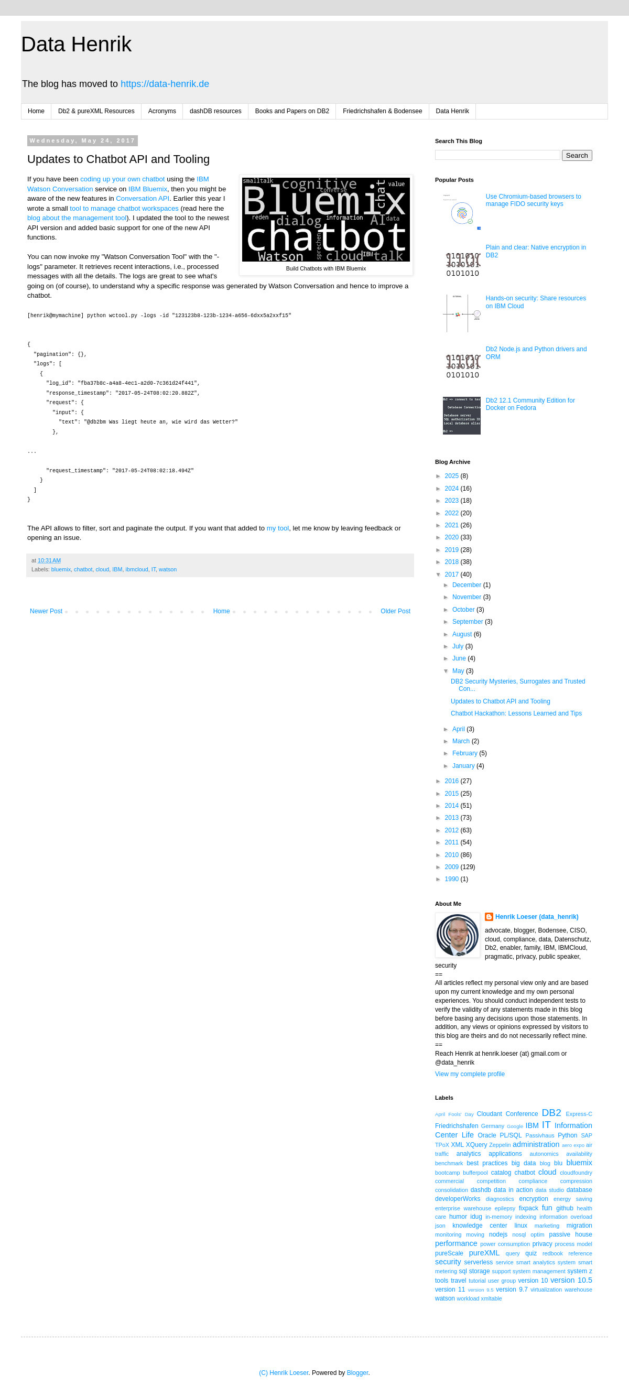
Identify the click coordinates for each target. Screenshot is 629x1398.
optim (537, 1234)
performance (456, 1243)
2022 (453, 513)
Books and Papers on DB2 (292, 111)
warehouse (578, 1289)
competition (491, 1181)
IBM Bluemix (147, 189)
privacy (542, 1244)
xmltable (491, 1298)
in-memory (498, 1216)
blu (558, 1163)
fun (547, 1208)
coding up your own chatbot (122, 179)
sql (463, 1271)
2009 (453, 867)
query (513, 1253)
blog (545, 1163)
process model (573, 1244)
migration (579, 1225)
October (464, 609)
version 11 (450, 1289)
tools (441, 1280)
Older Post (395, 611)
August (463, 634)
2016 (453, 781)
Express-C (579, 1114)
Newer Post (46, 611)
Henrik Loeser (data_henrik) (537, 916)
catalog (501, 1172)
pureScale (449, 1253)
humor (458, 1216)
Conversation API (142, 198)
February (465, 753)
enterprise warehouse (463, 1208)
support (501, 1271)
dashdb (481, 1190)
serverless (478, 1262)
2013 (453, 817)
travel (458, 1280)
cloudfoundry (576, 1172)
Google (515, 1126)
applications (505, 1153)
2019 (453, 550)
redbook (553, 1253)
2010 (453, 855)
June (460, 658)
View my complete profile (470, 1074)
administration (536, 1144)
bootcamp (447, 1172)
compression (576, 1181)
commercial (449, 1181)
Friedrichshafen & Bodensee (382, 111)
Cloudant (489, 1114)
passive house (570, 1234)
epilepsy (505, 1208)
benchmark (449, 1163)
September (468, 621)
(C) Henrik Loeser (283, 1373)
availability (579, 1154)
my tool (278, 528)
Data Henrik (76, 44)
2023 (453, 500)
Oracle (487, 1135)
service (505, 1262)
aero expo (573, 1145)
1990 (453, 879)
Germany (492, 1126)
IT (153, 569)
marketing (547, 1225)
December (467, 585)
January (464, 766)
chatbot (83, 569)
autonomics (543, 1154)
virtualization (546, 1289)
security (448, 1262)
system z (579, 1271)
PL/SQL (511, 1135)
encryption (533, 1198)
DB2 (551, 1112)
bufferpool (475, 1172)
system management (539, 1271)
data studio (550, 1190)
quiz (531, 1253)
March (462, 741)
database (579, 1190)
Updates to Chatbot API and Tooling (500, 701)
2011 (453, 842)
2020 (453, 537)
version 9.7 (512, 1289)
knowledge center (479, 1225)
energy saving (573, 1199)
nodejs (498, 1234)
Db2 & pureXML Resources (96, 111)
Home (36, 111)
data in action (513, 1190)
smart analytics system (546, 1262)
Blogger (357, 1373)
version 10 (533, 1280)
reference (580, 1253)
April (459, 729)
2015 (453, 793)
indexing (525, 1216)
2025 (453, 476)
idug (476, 1216)
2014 (453, 805)
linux (520, 1225)
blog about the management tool (76, 218)
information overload (565, 1216)
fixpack (528, 1208)
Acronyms (162, 111)
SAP (586, 1135)
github (564, 1208)
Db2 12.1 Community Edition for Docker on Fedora (530, 404)
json (440, 1225)
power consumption (505, 1244)
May (459, 671)
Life (468, 1135)
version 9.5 (481, 1290)
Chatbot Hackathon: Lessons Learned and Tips (516, 713)
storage (479, 1271)
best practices (487, 1163)
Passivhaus (539, 1135)
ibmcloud (136, 569)
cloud (102, 569)
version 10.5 (571, 1280)
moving (475, 1234)
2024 (453, 488)
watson (168, 569)
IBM (117, 569)
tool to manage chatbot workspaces (124, 208)
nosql (519, 1234)
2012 (453, 830)
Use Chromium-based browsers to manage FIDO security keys (533, 200)
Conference (522, 1114)
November (467, 597)
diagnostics (500, 1199)
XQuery (476, 1144)
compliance (533, 1181)
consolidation (451, 1190)
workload (468, 1298)
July (458, 646)
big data (524, 1163)
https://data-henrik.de (165, 84)
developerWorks (457, 1198)
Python (567, 1135)
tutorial (477, 1280)
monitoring (448, 1234)
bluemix (61, 569)
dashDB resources (216, 111)
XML (457, 1144)
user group (502, 1280)
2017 (453, 574)
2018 (453, 562)
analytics (469, 1153)
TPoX (442, 1145)
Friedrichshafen (457, 1126)
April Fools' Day (454, 1114)
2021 (453, 525)
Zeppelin (500, 1145)
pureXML (484, 1253)
